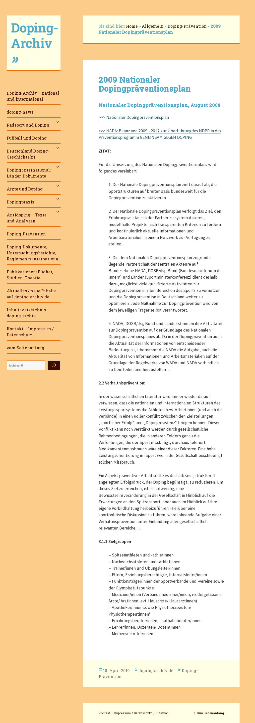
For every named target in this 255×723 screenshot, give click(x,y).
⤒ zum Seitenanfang (209, 713)
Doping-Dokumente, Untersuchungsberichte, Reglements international (33, 252)
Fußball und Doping (27, 138)
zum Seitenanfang (25, 347)
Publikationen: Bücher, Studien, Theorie (30, 274)
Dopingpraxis (20, 201)
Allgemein (153, 26)
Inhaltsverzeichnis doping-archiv (26, 312)
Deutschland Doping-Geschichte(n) (28, 154)
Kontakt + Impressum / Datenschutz (30, 331)
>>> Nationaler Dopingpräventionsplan (134, 117)
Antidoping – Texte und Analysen (27, 217)
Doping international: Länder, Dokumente (29, 173)
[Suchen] (54, 365)
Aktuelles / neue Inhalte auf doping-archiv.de (32, 293)
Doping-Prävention (26, 233)
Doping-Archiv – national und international (33, 96)
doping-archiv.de (155, 670)
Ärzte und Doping (25, 188)
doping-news (20, 112)
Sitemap (162, 713)
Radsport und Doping (28, 125)
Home (132, 26)
